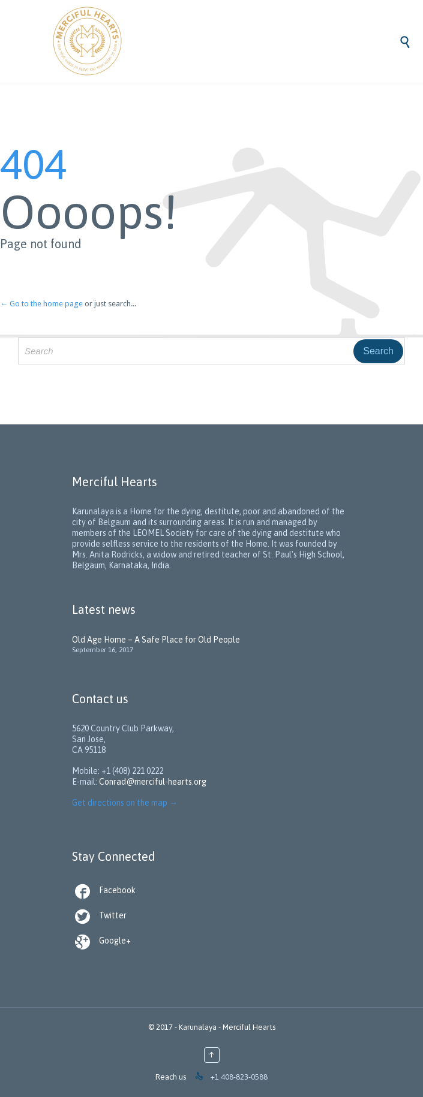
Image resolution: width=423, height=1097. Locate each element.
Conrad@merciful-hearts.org (152, 781)
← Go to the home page (41, 303)
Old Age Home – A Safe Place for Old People (156, 639)
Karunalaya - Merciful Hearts (227, 1027)
